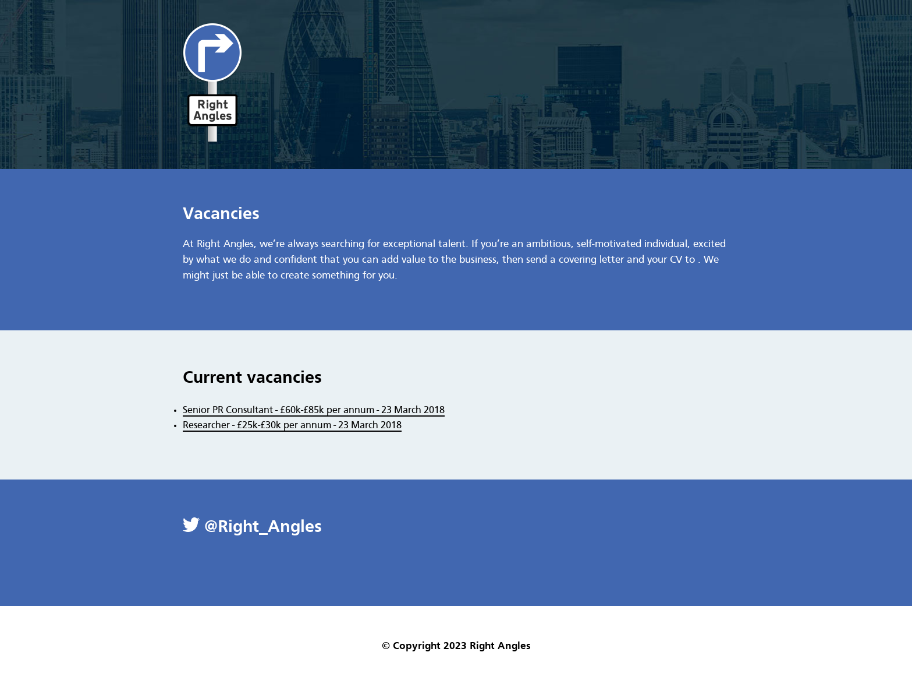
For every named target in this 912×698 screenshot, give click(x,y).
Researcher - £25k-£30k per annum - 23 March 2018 (292, 426)
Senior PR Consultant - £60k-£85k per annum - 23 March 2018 (314, 410)
